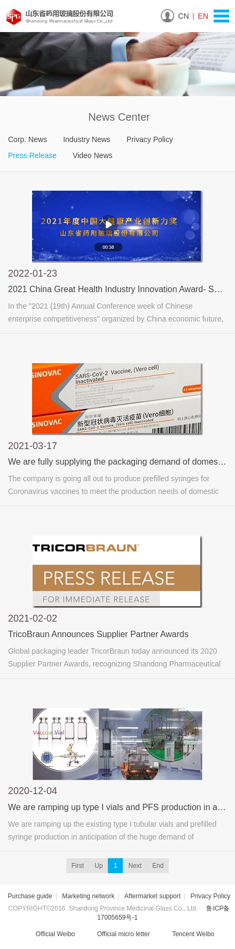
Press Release (32, 155)
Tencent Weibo (185, 935)
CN (183, 16)
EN (203, 16)
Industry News (87, 139)
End (157, 865)
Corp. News (27, 139)
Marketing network (88, 896)
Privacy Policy (150, 139)
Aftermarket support (152, 896)
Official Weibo (48, 935)
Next (135, 865)
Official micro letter (116, 935)
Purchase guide (30, 896)
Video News (92, 155)
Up (99, 865)
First (78, 865)
